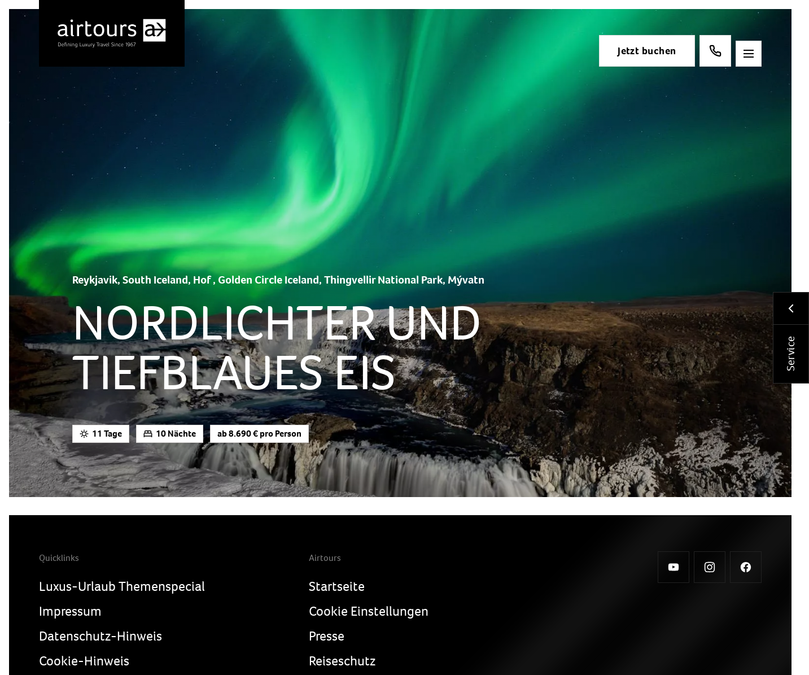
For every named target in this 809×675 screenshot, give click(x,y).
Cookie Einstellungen (368, 611)
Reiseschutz (342, 660)
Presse (326, 636)
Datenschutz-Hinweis (100, 636)
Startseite (337, 586)
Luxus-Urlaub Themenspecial (122, 586)
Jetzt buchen (642, 51)
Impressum (70, 611)
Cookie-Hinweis (84, 660)
